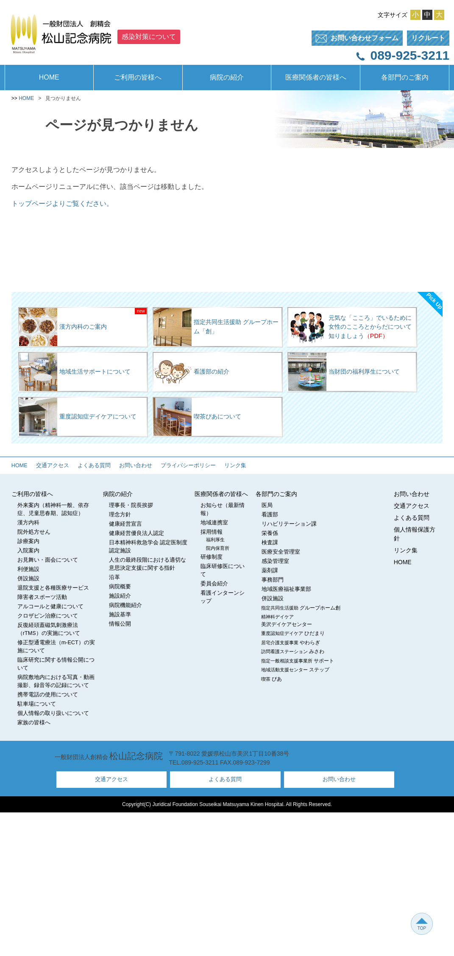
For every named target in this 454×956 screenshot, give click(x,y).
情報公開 (120, 624)
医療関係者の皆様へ (315, 77)
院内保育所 (217, 548)
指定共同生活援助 (300, 607)
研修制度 (212, 557)
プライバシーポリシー (188, 465)
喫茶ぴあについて (197, 417)
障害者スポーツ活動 (42, 597)
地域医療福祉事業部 (286, 589)
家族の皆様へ (33, 723)
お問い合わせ (135, 465)
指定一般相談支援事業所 (297, 660)
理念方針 (120, 515)
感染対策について (149, 36)
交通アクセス (52, 465)
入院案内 (28, 551)
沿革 (114, 577)
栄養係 (270, 533)
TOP (422, 924)
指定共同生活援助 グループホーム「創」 (216, 327)
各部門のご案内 (405, 77)
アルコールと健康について (50, 607)
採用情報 (212, 532)
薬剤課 (270, 571)
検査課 (270, 543)
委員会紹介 (214, 584)
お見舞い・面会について (47, 560)
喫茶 (271, 679)
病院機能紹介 (125, 605)
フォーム (355, 38)
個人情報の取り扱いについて (53, 713)
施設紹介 (120, 596)
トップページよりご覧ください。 (62, 203)
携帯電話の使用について (47, 695)
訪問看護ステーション (292, 651)
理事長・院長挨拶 (131, 505)
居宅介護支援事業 (290, 642)
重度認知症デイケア (293, 633)
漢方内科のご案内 (63, 327)
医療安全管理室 (281, 552)
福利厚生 (215, 539)
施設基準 (120, 615)
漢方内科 (28, 523)
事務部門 (273, 580)
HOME (49, 77)
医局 (267, 505)
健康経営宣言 (125, 524)
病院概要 (120, 587)
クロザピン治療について (47, 616)
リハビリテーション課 (289, 524)
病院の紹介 (227, 77)
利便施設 (28, 569)
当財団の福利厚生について (344, 372)
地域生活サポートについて (75, 372)
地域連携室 (214, 523)
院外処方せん (33, 532)
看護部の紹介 (191, 372)
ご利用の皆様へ (138, 77)
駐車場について (36, 704)
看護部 (270, 515)
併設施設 (28, 579)
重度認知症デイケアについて (77, 417)
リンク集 (235, 465)
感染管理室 (275, 561)
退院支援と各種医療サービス (53, 588)
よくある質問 (94, 465)
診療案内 (28, 541)
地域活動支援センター (295, 669)
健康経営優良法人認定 (136, 533)
